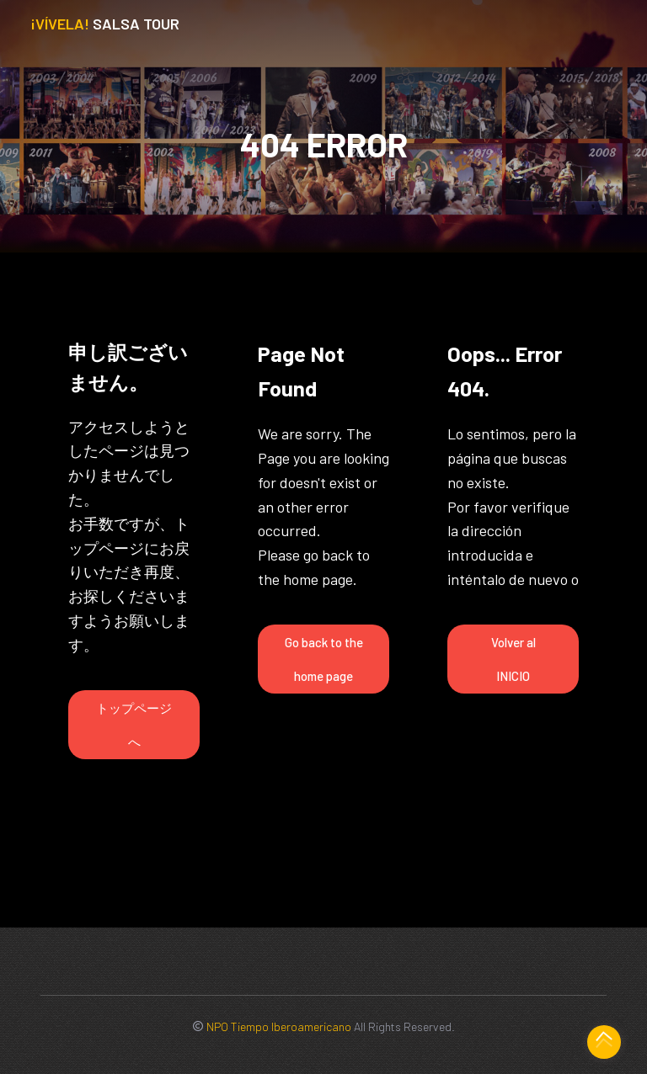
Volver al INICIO (513, 659)
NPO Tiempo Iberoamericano (278, 1026)
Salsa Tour (104, 23)
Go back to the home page (324, 659)
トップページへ (134, 724)
